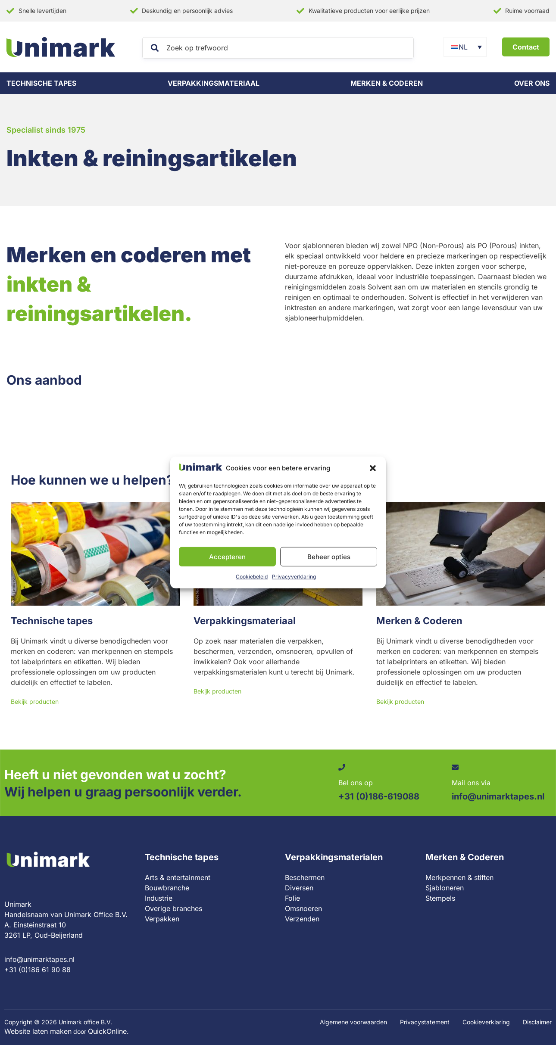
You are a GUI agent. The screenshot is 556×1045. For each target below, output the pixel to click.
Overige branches (173, 908)
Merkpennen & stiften (459, 877)
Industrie (158, 898)
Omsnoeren (303, 908)
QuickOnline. (108, 1031)
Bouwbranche (167, 887)
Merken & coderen (386, 83)
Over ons (532, 83)
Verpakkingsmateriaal (213, 83)
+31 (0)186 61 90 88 (37, 969)
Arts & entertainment (177, 877)
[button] (373, 468)
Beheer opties (328, 557)
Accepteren (227, 557)
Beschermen (305, 877)
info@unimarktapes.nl (39, 959)
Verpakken (162, 918)
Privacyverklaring (294, 576)
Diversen (299, 887)
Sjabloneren (444, 887)
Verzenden (302, 918)
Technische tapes (41, 83)
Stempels (440, 898)
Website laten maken (38, 1031)
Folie (292, 898)
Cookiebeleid (252, 576)
